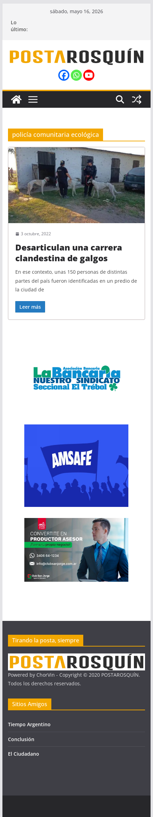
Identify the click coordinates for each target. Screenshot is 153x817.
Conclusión (21, 739)
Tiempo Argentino (29, 724)
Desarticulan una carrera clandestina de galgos (68, 252)
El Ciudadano (23, 753)
